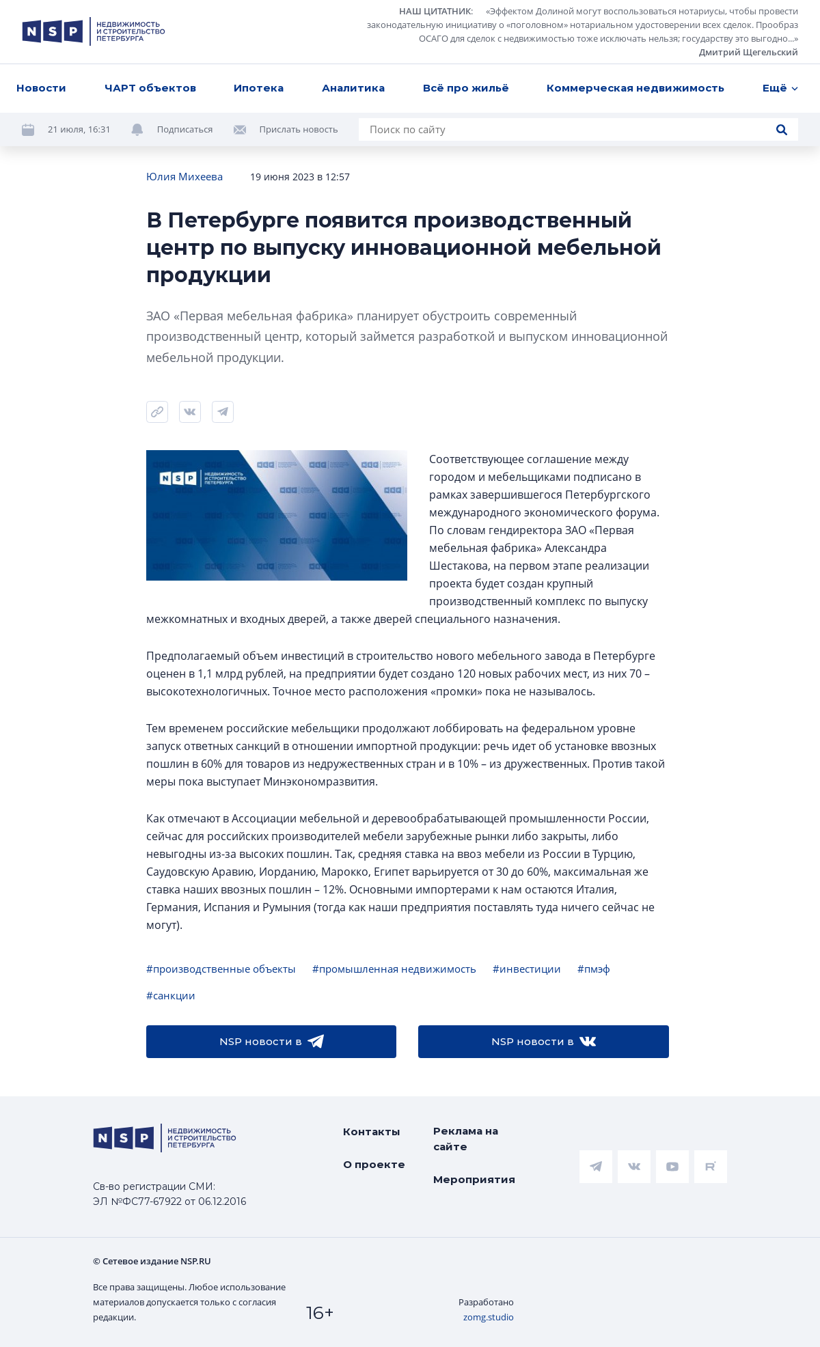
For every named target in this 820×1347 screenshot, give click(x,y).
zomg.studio (488, 1317)
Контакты (371, 1131)
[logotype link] (93, 31)
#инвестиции (527, 968)
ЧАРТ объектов (150, 87)
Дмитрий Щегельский (748, 52)
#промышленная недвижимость (394, 968)
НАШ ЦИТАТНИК (435, 11)
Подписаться (185, 129)
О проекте (374, 1164)
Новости (41, 87)
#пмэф (593, 968)
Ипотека (259, 87)
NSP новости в (271, 1041)
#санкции (170, 995)
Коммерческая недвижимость (635, 87)
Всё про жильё (466, 87)
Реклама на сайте (465, 1138)
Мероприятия (474, 1179)
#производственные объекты (221, 968)
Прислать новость (299, 129)
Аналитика (353, 87)
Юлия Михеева (184, 176)
